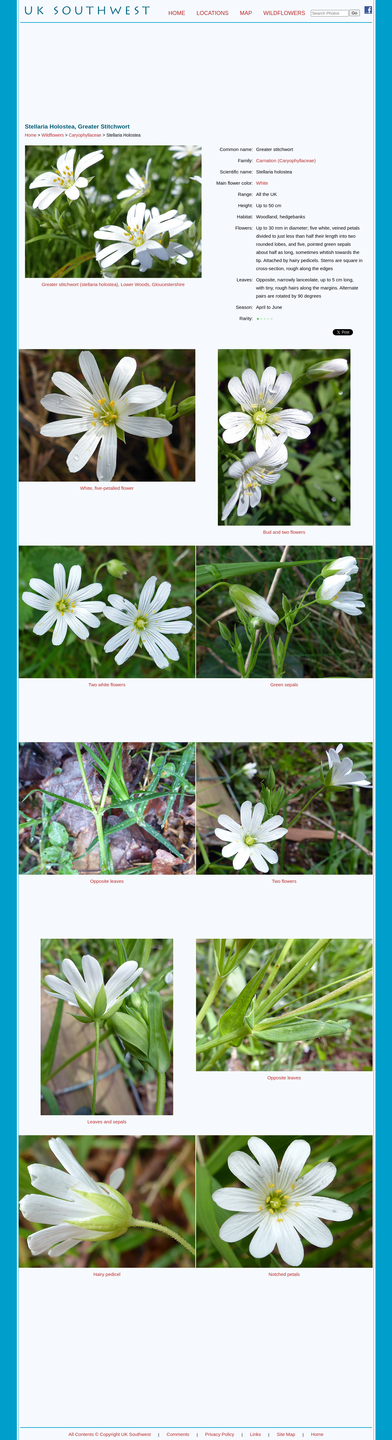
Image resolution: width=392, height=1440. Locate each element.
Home (31, 135)
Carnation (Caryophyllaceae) (286, 160)
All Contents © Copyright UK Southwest (110, 1434)
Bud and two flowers (284, 532)
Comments (178, 1434)
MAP (246, 13)
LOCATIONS (213, 13)
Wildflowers (53, 135)
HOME (176, 13)
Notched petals (284, 1274)
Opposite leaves (107, 881)
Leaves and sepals (106, 1121)
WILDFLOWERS (284, 13)
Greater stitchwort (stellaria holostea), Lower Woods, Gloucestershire (113, 284)
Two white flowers (106, 684)
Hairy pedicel (106, 1274)
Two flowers (284, 881)
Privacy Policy (219, 1434)
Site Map (286, 1434)
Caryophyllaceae (85, 135)
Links (255, 1434)
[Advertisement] (196, 74)
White (262, 183)
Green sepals (284, 684)
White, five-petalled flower (107, 488)
